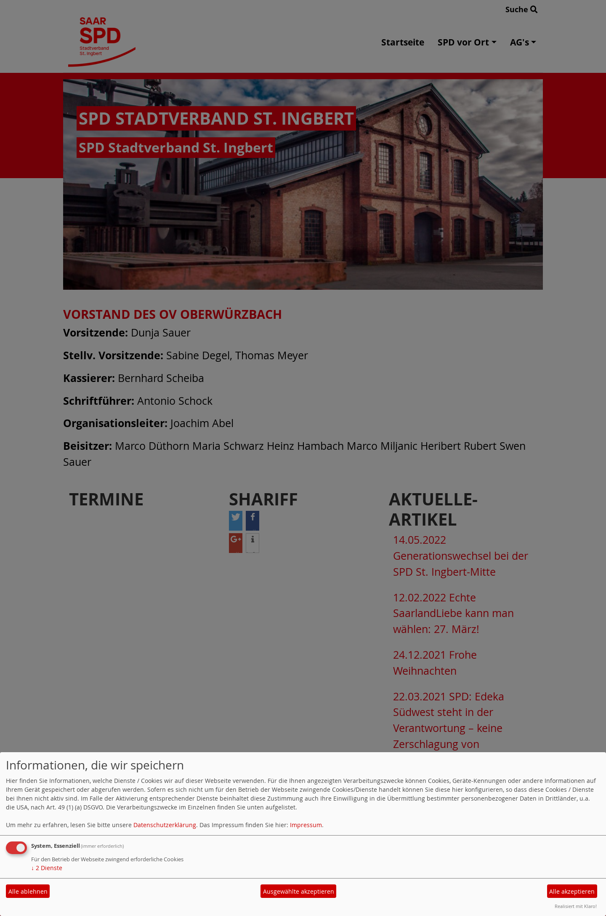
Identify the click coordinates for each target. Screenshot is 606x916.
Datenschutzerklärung (164, 825)
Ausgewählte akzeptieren (298, 891)
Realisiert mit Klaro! (576, 906)
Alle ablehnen (28, 891)
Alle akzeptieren (572, 891)
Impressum (306, 825)
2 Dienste (46, 868)
